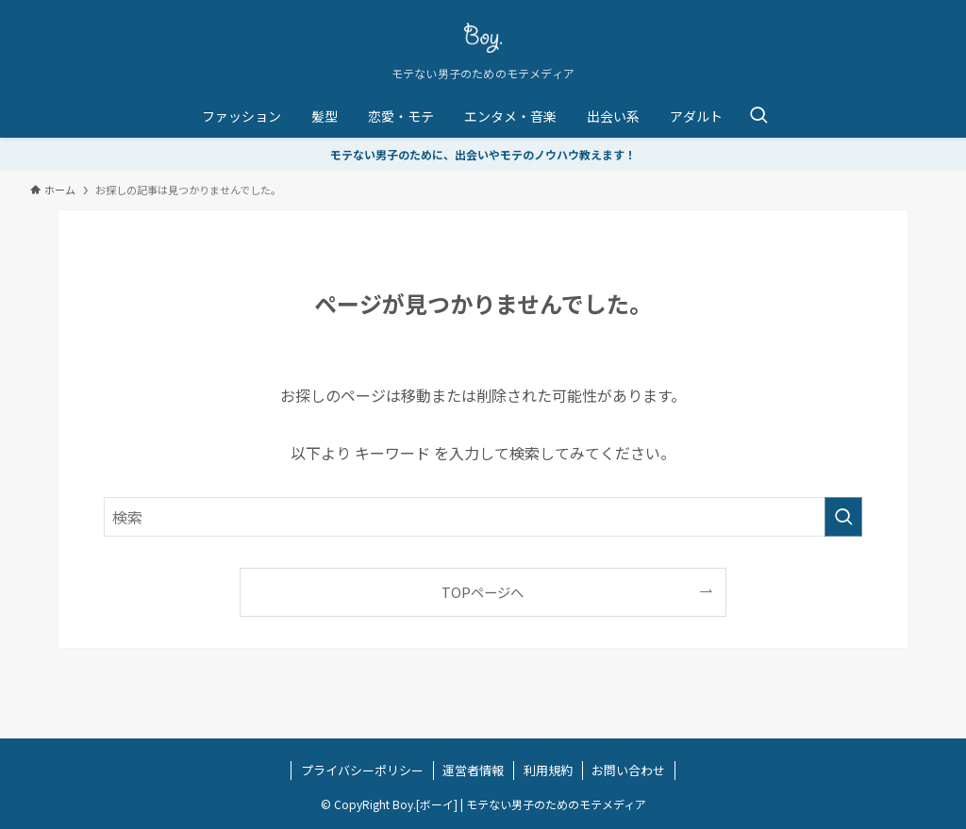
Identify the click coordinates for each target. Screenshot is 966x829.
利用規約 (548, 770)
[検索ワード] (483, 517)
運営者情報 (473, 770)
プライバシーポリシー (362, 770)
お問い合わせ (628, 770)
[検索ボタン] (758, 116)
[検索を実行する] (843, 517)
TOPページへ (482, 592)
